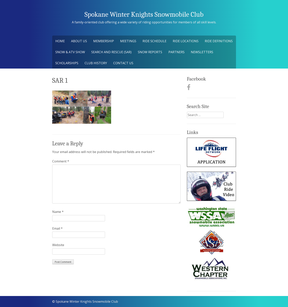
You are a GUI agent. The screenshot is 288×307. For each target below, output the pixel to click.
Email (57, 228)
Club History (96, 63)
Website (58, 245)
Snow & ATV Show (70, 52)
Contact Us (123, 63)
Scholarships (66, 63)
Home (60, 41)
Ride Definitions (219, 41)
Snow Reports (150, 52)
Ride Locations (185, 41)
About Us (79, 41)
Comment (60, 161)
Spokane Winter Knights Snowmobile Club (143, 14)
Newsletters (202, 52)
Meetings (128, 41)
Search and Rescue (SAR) (111, 52)
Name (58, 212)
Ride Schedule (154, 41)
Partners (176, 52)
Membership (103, 41)
